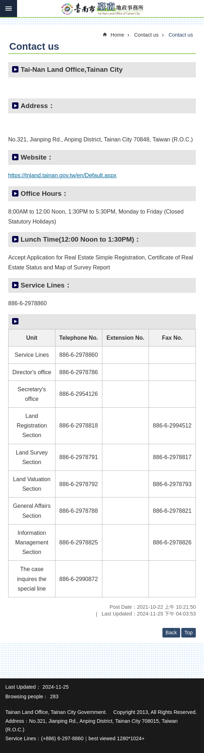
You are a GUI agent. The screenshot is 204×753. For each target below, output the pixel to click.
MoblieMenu (8, 8)
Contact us (146, 35)
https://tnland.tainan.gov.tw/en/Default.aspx (62, 175)
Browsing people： (26, 696)
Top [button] (188, 632)
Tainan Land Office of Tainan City (102, 9)
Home (117, 35)
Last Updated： (23, 687)
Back (171, 632)
